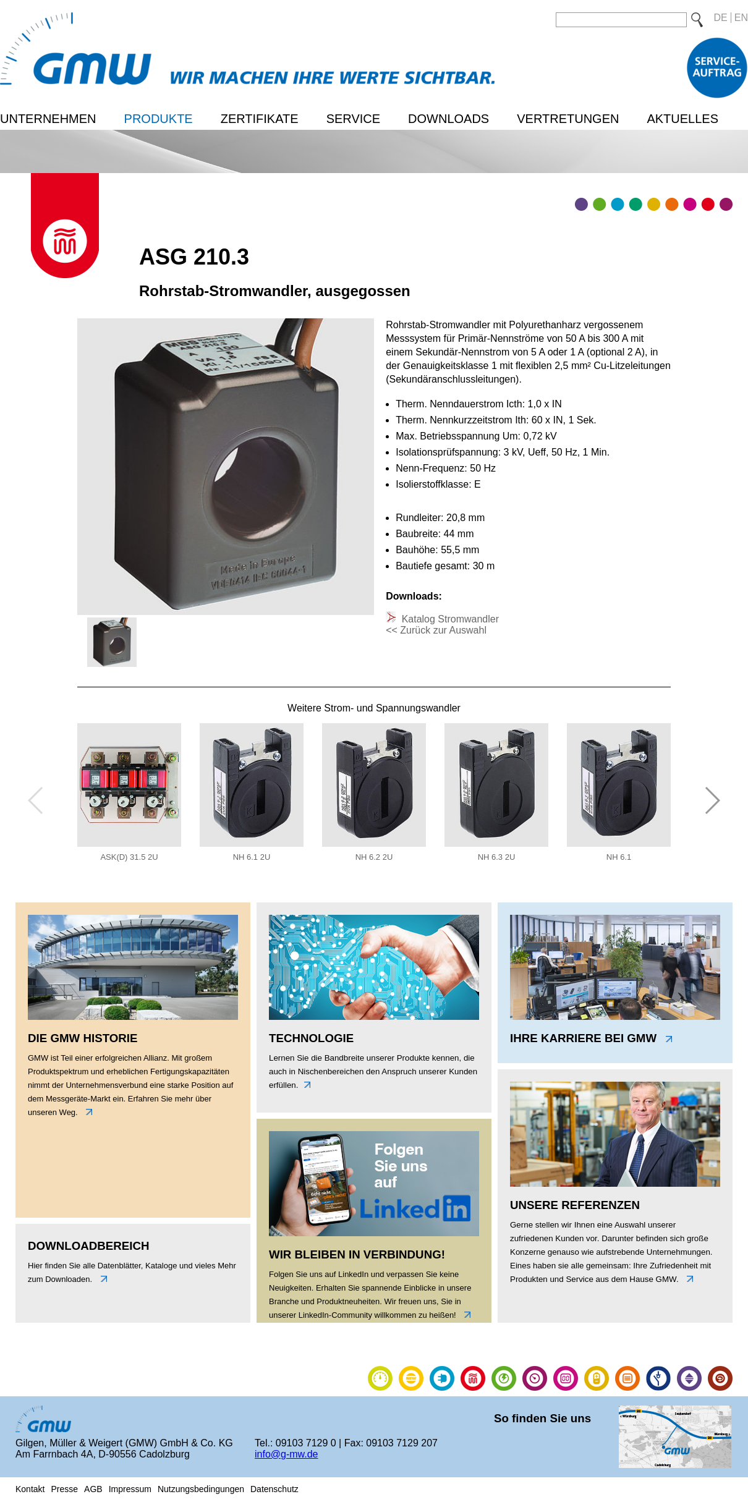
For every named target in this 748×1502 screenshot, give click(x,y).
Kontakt (30, 1489)
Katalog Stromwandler (449, 619)
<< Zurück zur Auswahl (436, 630)
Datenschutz (274, 1489)
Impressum (130, 1489)
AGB (93, 1489)
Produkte (158, 118)
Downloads (448, 118)
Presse (64, 1489)
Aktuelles (682, 118)
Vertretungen (568, 118)
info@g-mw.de (286, 1454)
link (464, 1315)
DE (721, 17)
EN (741, 17)
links (86, 1112)
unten (101, 1279)
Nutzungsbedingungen (201, 1489)
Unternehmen (48, 118)
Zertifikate (260, 118)
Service (353, 118)
